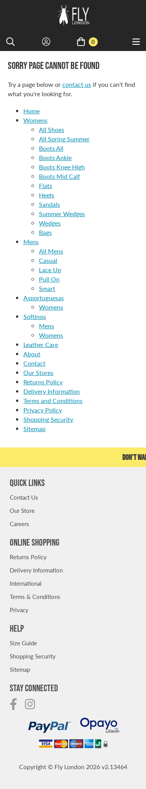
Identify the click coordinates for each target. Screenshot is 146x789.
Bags (45, 232)
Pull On (49, 279)
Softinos (34, 316)
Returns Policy (43, 381)
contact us (76, 84)
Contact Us (24, 497)
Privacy (19, 610)
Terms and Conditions (53, 400)
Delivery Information (51, 391)
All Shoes (51, 129)
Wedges (50, 222)
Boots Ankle (55, 157)
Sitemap (34, 428)
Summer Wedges (62, 213)
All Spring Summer (64, 138)
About (31, 353)
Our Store (22, 510)
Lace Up (50, 269)
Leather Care (40, 344)
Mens (31, 241)
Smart (47, 288)
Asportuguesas (43, 297)
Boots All (51, 148)
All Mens (51, 251)
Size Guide (23, 643)
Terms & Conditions (35, 596)
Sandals (49, 204)
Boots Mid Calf (59, 176)
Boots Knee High (62, 166)
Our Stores (38, 372)
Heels (46, 194)
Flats (45, 185)
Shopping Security (48, 419)
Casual (48, 260)
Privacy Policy (42, 409)
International (26, 583)
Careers (19, 524)
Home (31, 110)
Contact (34, 363)
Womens (35, 120)
